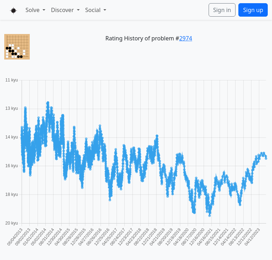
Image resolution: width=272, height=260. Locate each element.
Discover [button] (63, 10)
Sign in (222, 10)
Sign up (253, 10)
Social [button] (93, 10)
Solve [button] (33, 10)
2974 (185, 38)
